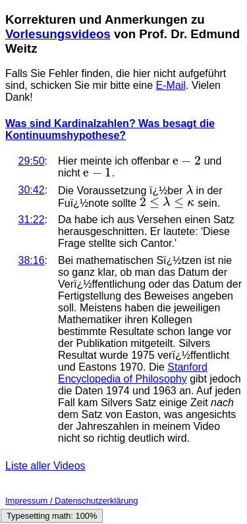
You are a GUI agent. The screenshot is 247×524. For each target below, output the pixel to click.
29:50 (31, 161)
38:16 (31, 260)
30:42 (31, 190)
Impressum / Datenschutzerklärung (71, 501)
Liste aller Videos (45, 465)
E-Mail (171, 85)
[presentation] (187, 161)
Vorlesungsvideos (58, 34)
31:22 (31, 219)
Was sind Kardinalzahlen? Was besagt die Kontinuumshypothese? (110, 129)
